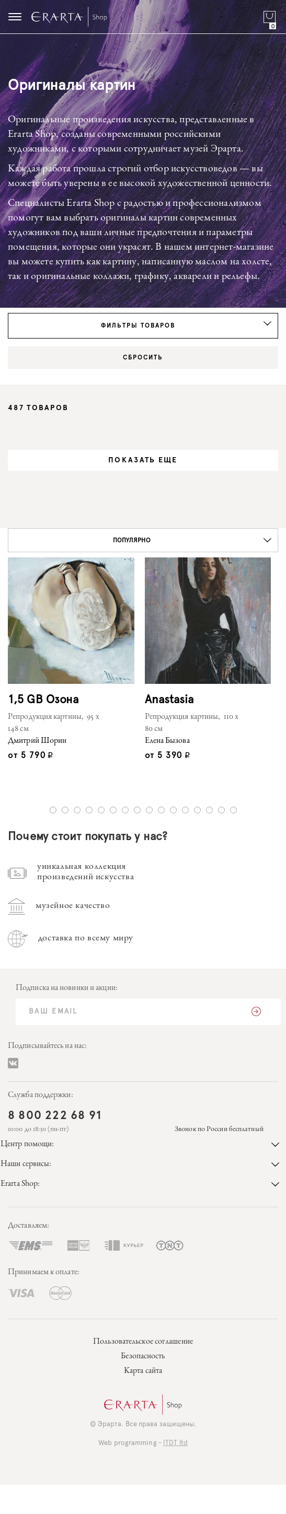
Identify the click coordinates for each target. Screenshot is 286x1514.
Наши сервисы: (140, 1164)
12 (185, 810)
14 (209, 810)
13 (197, 810)
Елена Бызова (167, 741)
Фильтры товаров (186, 325)
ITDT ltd (175, 1443)
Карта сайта (143, 1371)
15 (221, 810)
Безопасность (143, 1357)
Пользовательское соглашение (143, 1342)
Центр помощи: (140, 1144)
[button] (143, 540)
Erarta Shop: (140, 1184)
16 (233, 810)
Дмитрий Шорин (37, 741)
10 (161, 810)
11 (173, 810)
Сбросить (143, 357)
